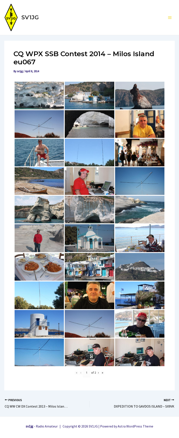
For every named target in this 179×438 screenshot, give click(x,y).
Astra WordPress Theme (135, 426)
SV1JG (30, 17)
